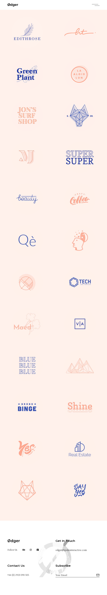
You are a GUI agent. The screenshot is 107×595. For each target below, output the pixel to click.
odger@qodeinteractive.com (71, 550)
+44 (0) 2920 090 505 (18, 574)
